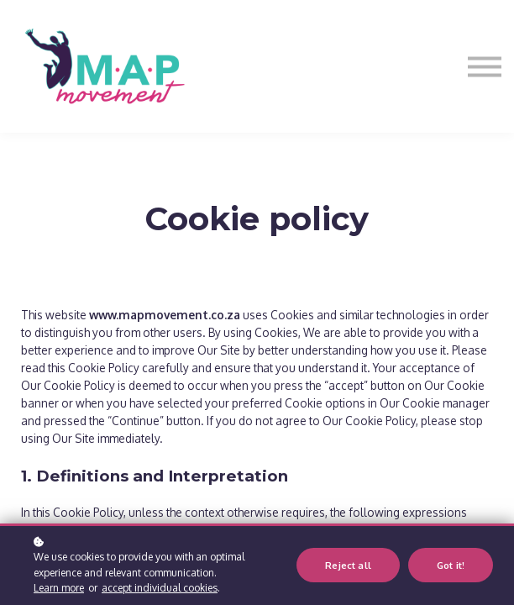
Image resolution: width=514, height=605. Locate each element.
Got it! (450, 565)
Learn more (59, 587)
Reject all (348, 565)
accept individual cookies (160, 587)
